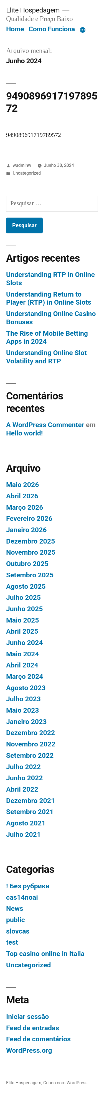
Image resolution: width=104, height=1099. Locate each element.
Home (15, 29)
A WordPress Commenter (45, 425)
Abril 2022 (22, 789)
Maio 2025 (22, 620)
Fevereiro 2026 (29, 518)
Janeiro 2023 (26, 722)
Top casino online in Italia (45, 954)
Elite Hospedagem (33, 10)
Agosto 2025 (25, 586)
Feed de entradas (32, 1028)
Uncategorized (27, 173)
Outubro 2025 (27, 564)
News (14, 908)
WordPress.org (29, 1050)
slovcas (17, 931)
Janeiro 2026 (26, 530)
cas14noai (22, 897)
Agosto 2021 (25, 823)
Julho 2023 (23, 699)
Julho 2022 (23, 767)
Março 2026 (24, 507)
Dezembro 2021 (30, 801)
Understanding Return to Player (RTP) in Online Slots (48, 298)
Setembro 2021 (30, 812)
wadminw (22, 165)
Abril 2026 (22, 496)
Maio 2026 (22, 485)
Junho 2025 (24, 609)
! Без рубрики (28, 886)
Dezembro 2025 (30, 541)
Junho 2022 (24, 778)
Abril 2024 (22, 665)
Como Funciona (52, 29)
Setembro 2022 (30, 755)
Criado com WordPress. (66, 1082)
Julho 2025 (23, 597)
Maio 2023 (22, 710)
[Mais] (82, 30)
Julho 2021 (23, 834)
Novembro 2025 (30, 552)
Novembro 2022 (30, 744)
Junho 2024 (24, 643)
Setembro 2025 (30, 575)
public (15, 920)
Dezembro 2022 (30, 733)
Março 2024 (24, 676)
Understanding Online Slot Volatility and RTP (46, 357)
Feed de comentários (38, 1039)
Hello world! (24, 433)
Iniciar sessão (27, 1017)
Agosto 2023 (25, 688)
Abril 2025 (22, 631)
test (12, 942)
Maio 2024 (22, 654)
